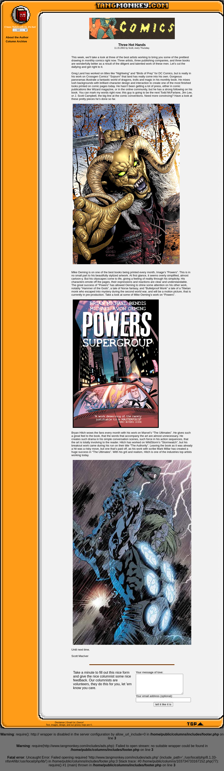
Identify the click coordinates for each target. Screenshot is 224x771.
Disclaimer (60, 726)
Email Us (71, 726)
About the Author (17, 37)
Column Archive (16, 41)
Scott (130, 48)
